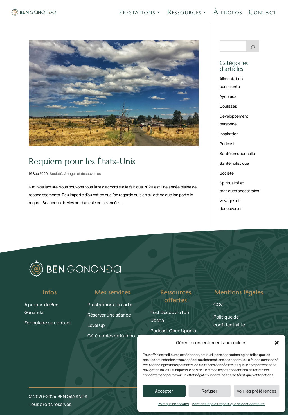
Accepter (164, 391)
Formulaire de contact (47, 323)
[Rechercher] (252, 46)
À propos (227, 12)
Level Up (96, 325)
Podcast (227, 143)
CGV (218, 304)
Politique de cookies (173, 404)
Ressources (184, 12)
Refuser (209, 391)
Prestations (137, 12)
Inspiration (229, 133)
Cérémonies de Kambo (111, 336)
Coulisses (228, 106)
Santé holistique (234, 163)
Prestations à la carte (109, 304)
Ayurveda (228, 96)
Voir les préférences (256, 391)
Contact (263, 12)
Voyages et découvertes (82, 173)
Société (56, 173)
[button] (277, 343)
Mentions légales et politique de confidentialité (228, 404)
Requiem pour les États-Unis (82, 161)
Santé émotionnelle (237, 153)
